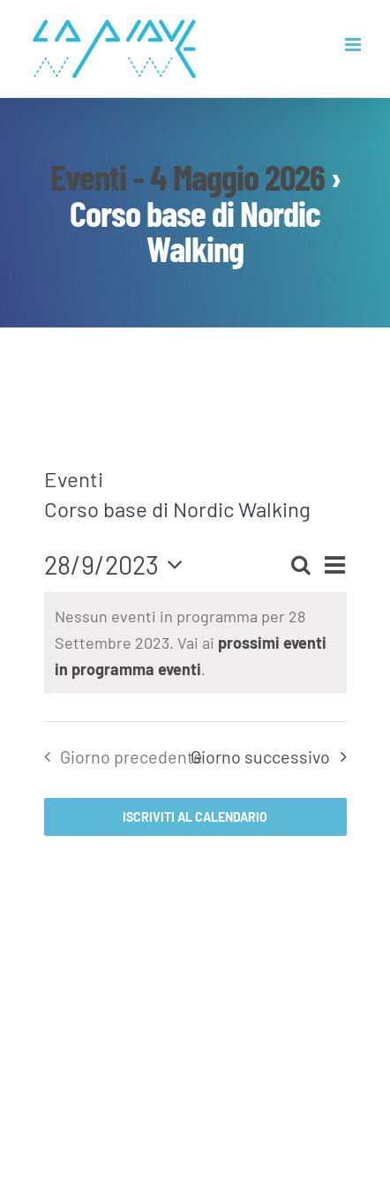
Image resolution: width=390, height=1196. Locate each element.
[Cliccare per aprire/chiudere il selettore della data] (118, 564)
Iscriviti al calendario (195, 816)
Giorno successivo (260, 756)
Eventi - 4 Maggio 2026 (187, 176)
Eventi (73, 479)
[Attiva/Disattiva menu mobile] (354, 44)
